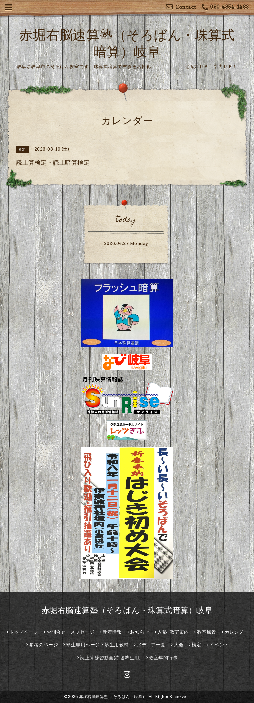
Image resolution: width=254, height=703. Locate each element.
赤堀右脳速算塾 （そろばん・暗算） (113, 696)
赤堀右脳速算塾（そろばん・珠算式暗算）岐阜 (127, 610)
